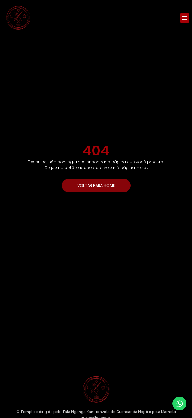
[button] (184, 18)
